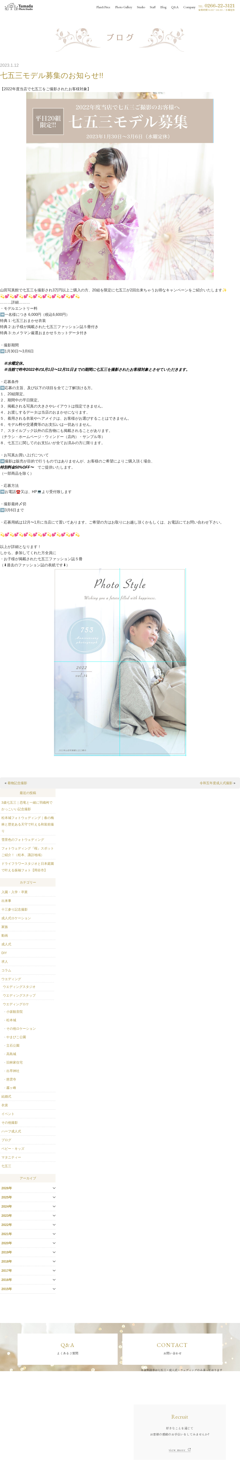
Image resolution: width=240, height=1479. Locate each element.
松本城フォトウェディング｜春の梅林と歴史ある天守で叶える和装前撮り (27, 824)
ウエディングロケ (16, 1004)
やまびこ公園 (16, 1037)
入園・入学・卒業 (14, 892)
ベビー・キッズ (12, 1148)
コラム (6, 970)
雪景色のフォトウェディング (22, 839)
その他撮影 (9, 1122)
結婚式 (6, 1096)
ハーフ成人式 (11, 1131)
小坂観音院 (14, 1011)
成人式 (6, 944)
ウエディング (11, 979)
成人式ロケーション (16, 918)
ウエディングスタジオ (19, 987)
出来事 (6, 901)
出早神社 (12, 1071)
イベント (8, 1114)
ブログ (6, 1140)
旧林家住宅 (14, 1062)
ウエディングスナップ (19, 995)
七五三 (6, 1166)
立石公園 (12, 1045)
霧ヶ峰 (11, 1088)
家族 (4, 927)
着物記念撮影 (17, 783)
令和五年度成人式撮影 (216, 783)
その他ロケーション (21, 1028)
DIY (4, 953)
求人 (4, 961)
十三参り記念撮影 (14, 909)
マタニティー (11, 1157)
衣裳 (4, 1105)
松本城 (11, 1020)
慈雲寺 (11, 1079)
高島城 (11, 1054)
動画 (4, 935)
